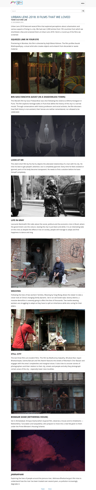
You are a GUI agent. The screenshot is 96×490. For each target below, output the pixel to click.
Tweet (43, 489)
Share (50, 489)
